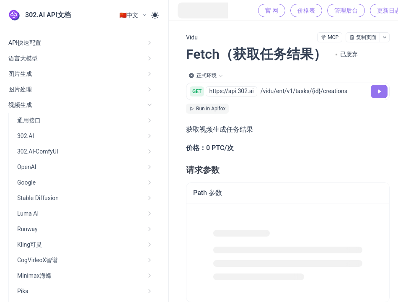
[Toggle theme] (155, 15)
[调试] (379, 91)
